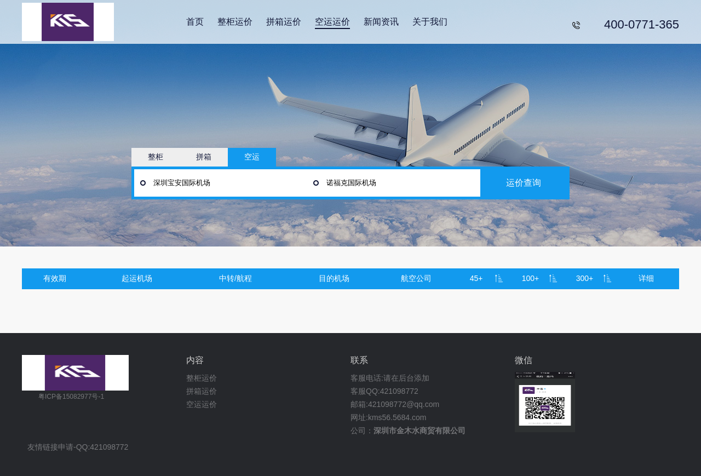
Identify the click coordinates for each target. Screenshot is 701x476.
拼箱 (203, 156)
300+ (585, 278)
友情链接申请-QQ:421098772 (77, 447)
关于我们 (429, 21)
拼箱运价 (283, 21)
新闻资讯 (381, 21)
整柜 (155, 156)
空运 (252, 156)
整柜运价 (234, 21)
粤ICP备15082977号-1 (71, 396)
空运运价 (332, 21)
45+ (476, 278)
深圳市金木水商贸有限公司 (420, 430)
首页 (195, 21)
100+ (530, 278)
